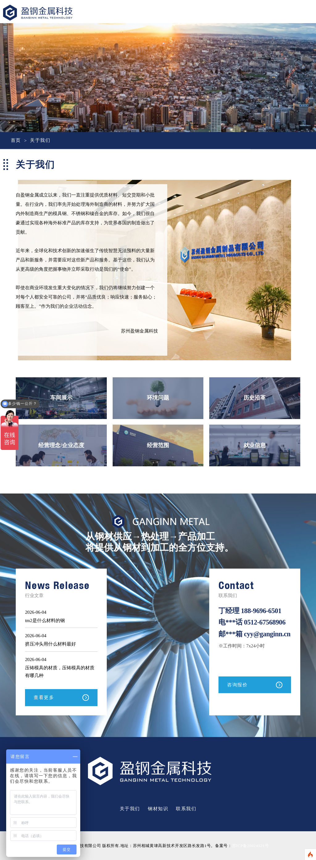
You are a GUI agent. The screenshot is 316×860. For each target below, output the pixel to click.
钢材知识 (158, 808)
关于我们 (40, 140)
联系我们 (186, 808)
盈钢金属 (38, 18)
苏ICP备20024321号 (250, 845)
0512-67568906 (265, 622)
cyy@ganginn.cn (242, 641)
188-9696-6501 (261, 611)
